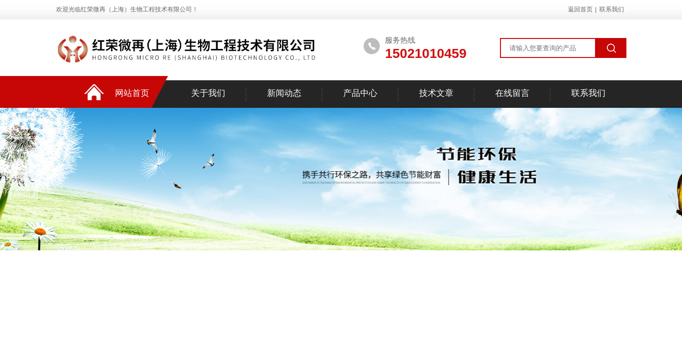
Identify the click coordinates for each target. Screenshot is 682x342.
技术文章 (436, 93)
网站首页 (132, 93)
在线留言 (512, 93)
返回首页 (580, 9)
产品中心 (360, 93)
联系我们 (611, 9)
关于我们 (208, 93)
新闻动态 (284, 93)
